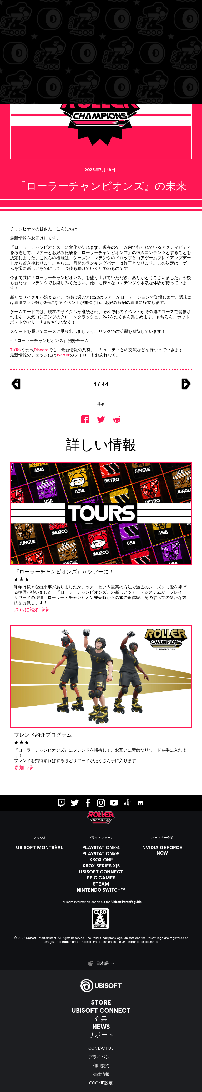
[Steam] (101, 883)
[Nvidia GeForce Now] (162, 850)
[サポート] (101, 1034)
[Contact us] (101, 1048)
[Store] (101, 1002)
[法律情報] (101, 1074)
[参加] (24, 767)
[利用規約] (101, 1065)
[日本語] (101, 963)
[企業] (101, 1018)
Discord (41, 349)
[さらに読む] (31, 609)
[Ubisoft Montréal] (39, 847)
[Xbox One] (101, 859)
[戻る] (25, 47)
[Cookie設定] (101, 1082)
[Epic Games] (101, 877)
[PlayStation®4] (101, 847)
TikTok (15, 349)
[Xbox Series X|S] (101, 865)
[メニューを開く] (8, 22)
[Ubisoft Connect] (101, 1010)
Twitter (63, 354)
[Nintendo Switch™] (101, 889)
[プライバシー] (101, 1056)
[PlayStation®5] (101, 853)
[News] (101, 1026)
